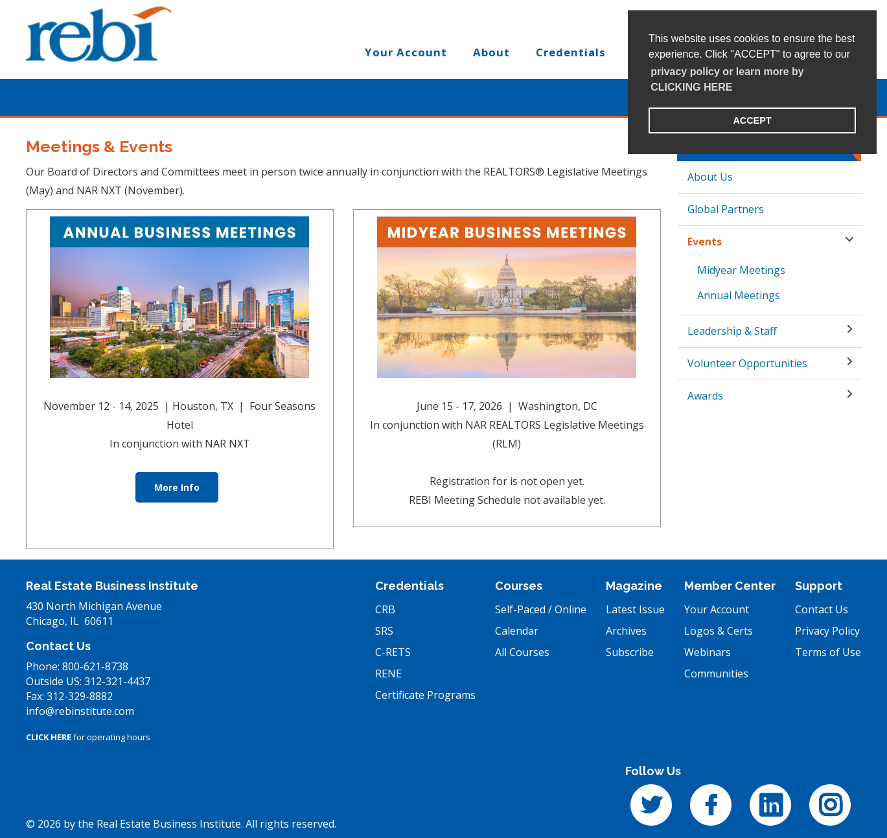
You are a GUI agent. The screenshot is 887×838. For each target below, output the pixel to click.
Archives (626, 631)
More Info (177, 487)
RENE (388, 673)
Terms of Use (828, 652)
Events (704, 241)
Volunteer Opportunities (747, 363)
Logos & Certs (718, 631)
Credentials (409, 586)
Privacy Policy (827, 631)
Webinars (707, 652)
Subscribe (630, 652)
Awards (705, 396)
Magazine (634, 586)
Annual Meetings (738, 295)
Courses (518, 586)
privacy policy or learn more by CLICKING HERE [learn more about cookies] (727, 79)
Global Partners (725, 209)
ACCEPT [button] (752, 120)
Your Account (716, 609)
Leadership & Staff (732, 331)
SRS (384, 631)
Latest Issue (635, 609)
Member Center (730, 586)
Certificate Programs (425, 695)
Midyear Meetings (741, 270)
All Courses (522, 652)
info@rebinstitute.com (80, 711)
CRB (385, 609)
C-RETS (393, 652)
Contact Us (821, 609)
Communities (716, 673)
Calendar (516, 631)
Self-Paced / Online (540, 609)
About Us (710, 177)
